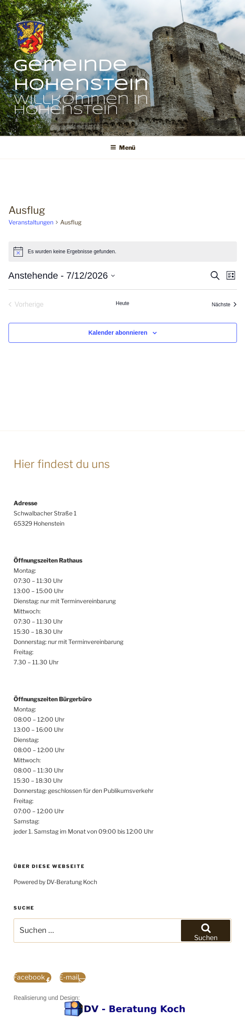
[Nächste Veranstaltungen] (224, 304)
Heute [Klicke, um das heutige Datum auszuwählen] (122, 303)
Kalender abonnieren (117, 332)
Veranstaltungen (30, 222)
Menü (122, 147)
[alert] (122, 251)
